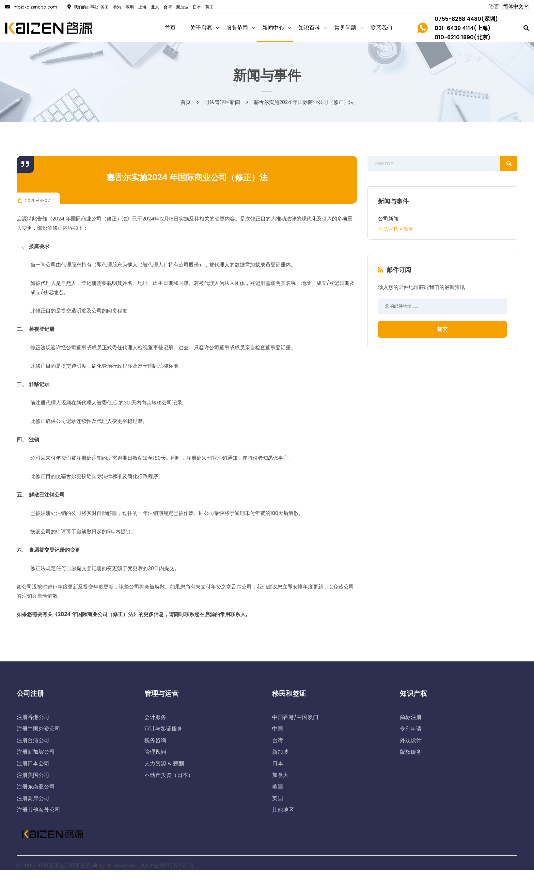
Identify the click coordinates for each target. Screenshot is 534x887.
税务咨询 (155, 740)
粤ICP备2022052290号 (167, 865)
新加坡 (280, 752)
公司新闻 (388, 218)
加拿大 (280, 775)
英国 (277, 798)
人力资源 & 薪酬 (164, 763)
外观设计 (411, 740)
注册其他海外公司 (38, 810)
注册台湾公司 (33, 740)
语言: (494, 6)
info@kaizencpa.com (31, 7)
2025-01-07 (34, 200)
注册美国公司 (33, 775)
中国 (277, 729)
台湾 (277, 740)
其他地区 (283, 810)
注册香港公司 (33, 717)
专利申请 (411, 729)
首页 (185, 102)
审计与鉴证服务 (163, 729)
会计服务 (155, 717)
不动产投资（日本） (168, 775)
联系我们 (381, 28)
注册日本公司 (33, 763)
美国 (277, 787)
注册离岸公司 (33, 798)
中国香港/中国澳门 (295, 717)
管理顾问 (155, 752)
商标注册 (411, 717)
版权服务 (411, 752)
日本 (277, 763)
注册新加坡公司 (36, 752)
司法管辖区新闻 (396, 228)
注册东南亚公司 (36, 787)
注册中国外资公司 (38, 729)
